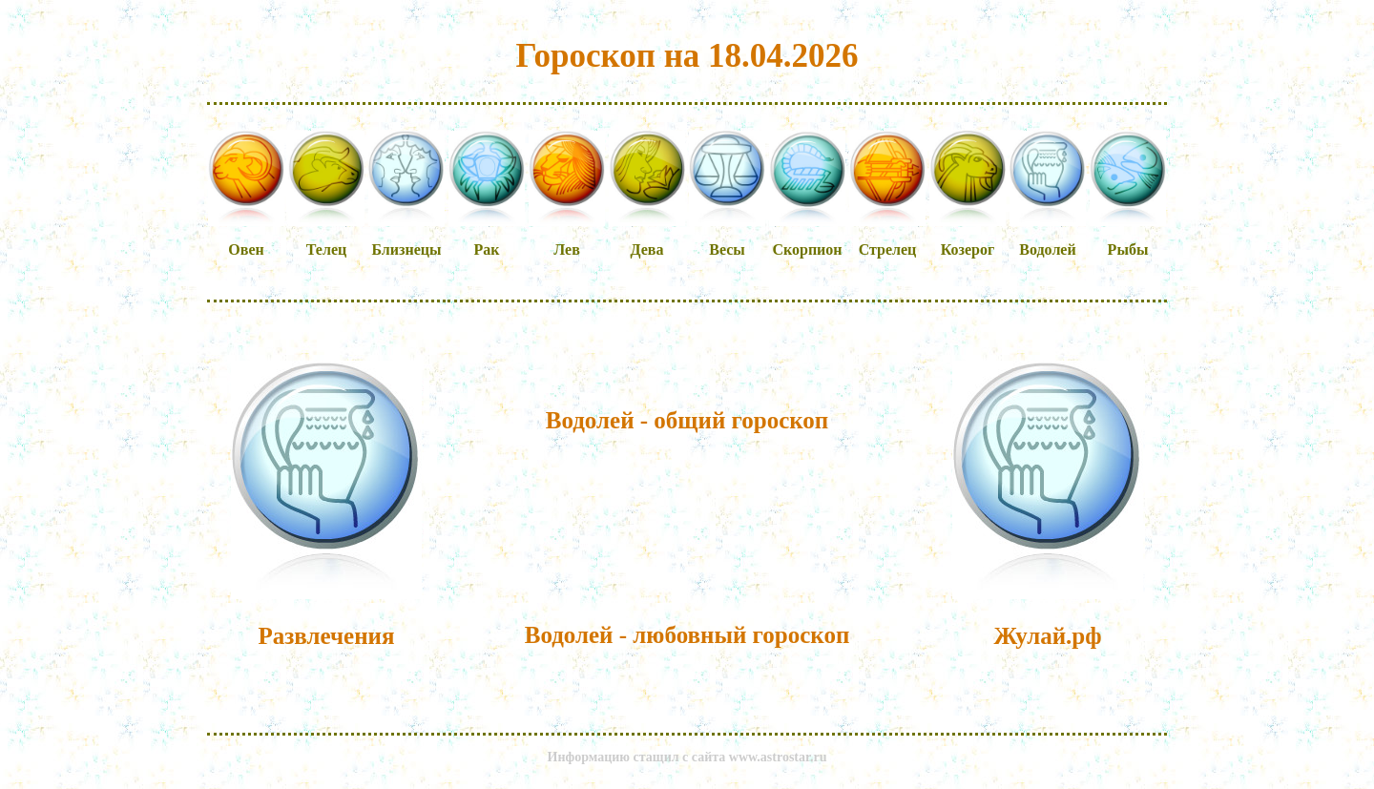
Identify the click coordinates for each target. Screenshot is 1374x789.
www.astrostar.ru (778, 757)
